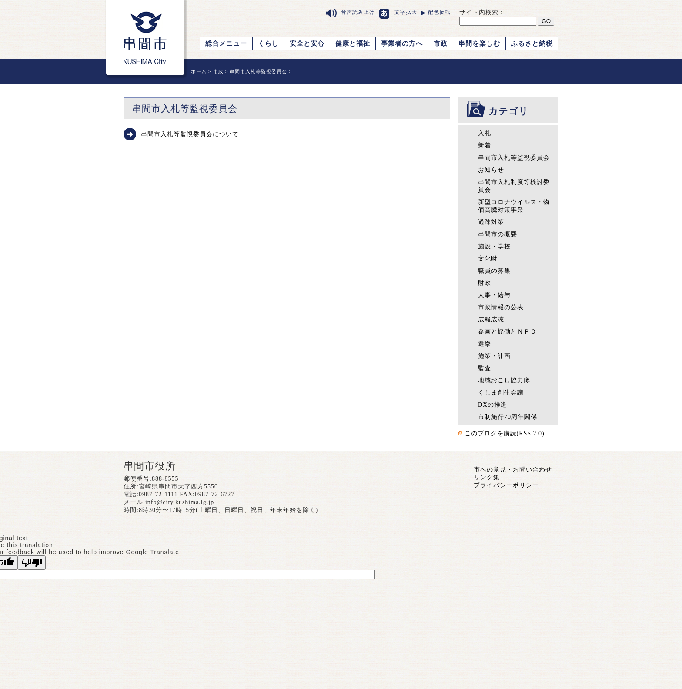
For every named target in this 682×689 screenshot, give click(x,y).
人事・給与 (494, 295)
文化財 (488, 258)
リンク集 (487, 477)
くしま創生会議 (501, 392)
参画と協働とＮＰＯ (507, 331)
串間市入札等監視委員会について (190, 134)
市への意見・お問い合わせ (513, 469)
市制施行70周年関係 (507, 417)
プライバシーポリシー (506, 485)
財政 (484, 283)
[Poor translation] (32, 562)
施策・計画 (494, 356)
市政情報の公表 (501, 307)
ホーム (199, 71)
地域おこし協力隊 (504, 380)
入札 (484, 133)
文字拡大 (405, 12)
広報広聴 (491, 319)
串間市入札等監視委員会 (258, 71)
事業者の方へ (402, 43)
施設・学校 (494, 246)
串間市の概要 (497, 234)
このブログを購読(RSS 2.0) (505, 433)
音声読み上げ (358, 12)
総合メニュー (226, 43)
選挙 (484, 344)
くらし (268, 43)
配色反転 (439, 12)
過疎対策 (491, 222)
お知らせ (491, 170)
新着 (484, 145)
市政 (441, 43)
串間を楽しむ (479, 43)
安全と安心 (307, 43)
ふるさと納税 (532, 43)
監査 (484, 368)
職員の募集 (494, 271)
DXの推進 (492, 404)
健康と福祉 (352, 43)
